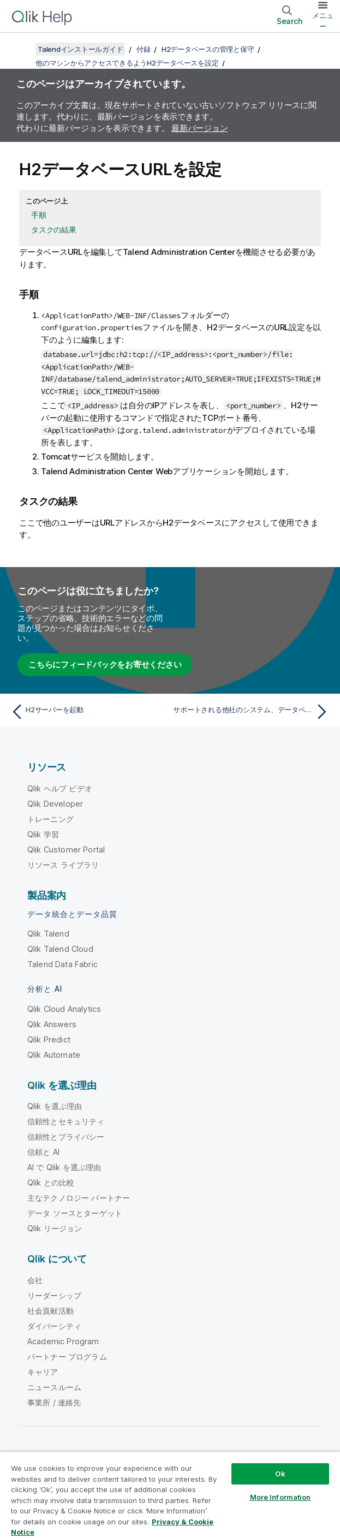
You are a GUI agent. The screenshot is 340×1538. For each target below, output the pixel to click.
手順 (38, 214)
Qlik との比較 (50, 1182)
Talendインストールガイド (80, 49)
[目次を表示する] (22, 49)
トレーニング (50, 819)
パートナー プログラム (67, 1356)
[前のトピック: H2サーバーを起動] (87, 712)
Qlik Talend (48, 933)
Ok (280, 1473)
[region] (170, 1494)
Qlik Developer (55, 803)
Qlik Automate (53, 1054)
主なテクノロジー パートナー (78, 1197)
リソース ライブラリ (63, 864)
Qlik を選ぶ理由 (54, 1106)
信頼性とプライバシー (66, 1136)
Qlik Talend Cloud (60, 948)
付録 (143, 49)
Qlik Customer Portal (66, 849)
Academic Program (63, 1341)
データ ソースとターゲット (74, 1213)
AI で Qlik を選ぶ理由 (64, 1167)
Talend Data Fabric (62, 964)
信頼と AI (43, 1152)
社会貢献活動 (50, 1310)
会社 (35, 1280)
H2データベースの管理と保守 (208, 49)
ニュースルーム (54, 1387)
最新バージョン (199, 128)
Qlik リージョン (54, 1228)
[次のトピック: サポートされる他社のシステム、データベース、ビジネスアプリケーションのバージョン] (252, 712)
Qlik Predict (48, 1039)
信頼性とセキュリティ (66, 1121)
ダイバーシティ (54, 1326)
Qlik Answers (51, 1024)
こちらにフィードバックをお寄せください (104, 664)
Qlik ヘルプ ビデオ (59, 788)
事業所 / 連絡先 (54, 1402)
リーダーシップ (54, 1295)
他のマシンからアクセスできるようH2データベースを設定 (126, 62)
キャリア (42, 1371)
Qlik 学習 (43, 834)
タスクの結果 (53, 229)
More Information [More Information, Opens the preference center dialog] (280, 1497)
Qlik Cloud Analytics (64, 1009)
